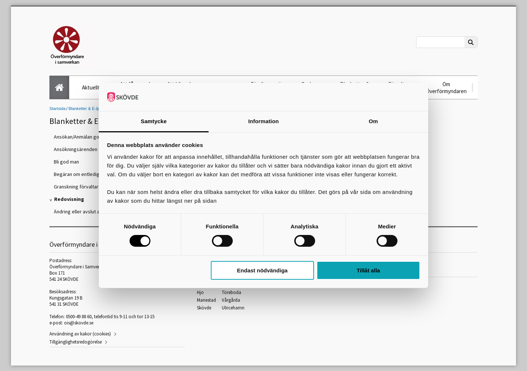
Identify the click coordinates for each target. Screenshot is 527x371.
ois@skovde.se (78, 323)
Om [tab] (373, 121)
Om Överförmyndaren (446, 88)
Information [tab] (263, 121)
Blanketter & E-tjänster (88, 108)
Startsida (57, 108)
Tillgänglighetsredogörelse (75, 342)
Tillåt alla (368, 270)
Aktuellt (91, 87)
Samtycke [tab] (154, 121)
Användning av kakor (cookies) (80, 334)
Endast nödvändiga (262, 270)
